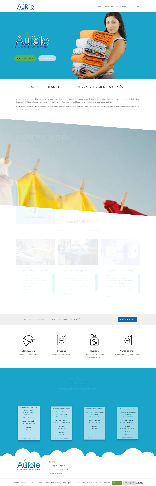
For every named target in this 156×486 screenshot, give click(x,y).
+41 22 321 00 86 (28, 419)
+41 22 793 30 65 (94, 419)
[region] (78, 45)
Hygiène (51, 462)
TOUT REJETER (129, 483)
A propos (109, 6)
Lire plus (139, 482)
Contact (136, 6)
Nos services (121, 6)
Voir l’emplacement (29, 432)
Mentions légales (55, 473)
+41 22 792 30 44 (61, 419)
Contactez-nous (127, 319)
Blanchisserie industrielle (58, 469)
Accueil (98, 6)
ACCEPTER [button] (116, 483)
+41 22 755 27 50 (127, 419)
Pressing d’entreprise (56, 465)
